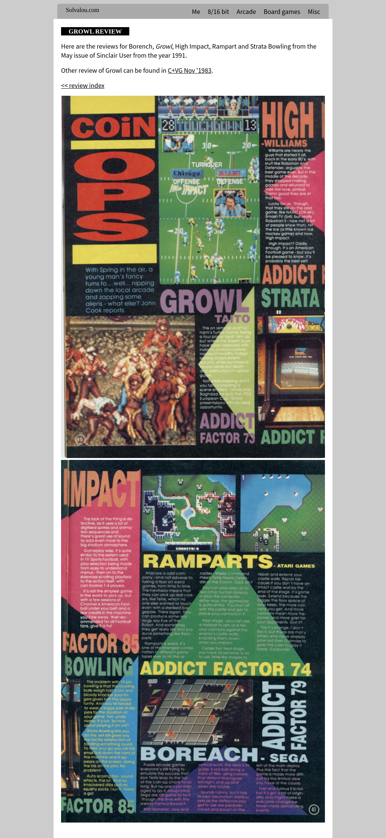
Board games (281, 11)
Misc (314, 11)
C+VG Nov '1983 (189, 70)
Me (196, 11)
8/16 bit (218, 11)
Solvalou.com (82, 10)
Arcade (246, 11)
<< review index (82, 85)
